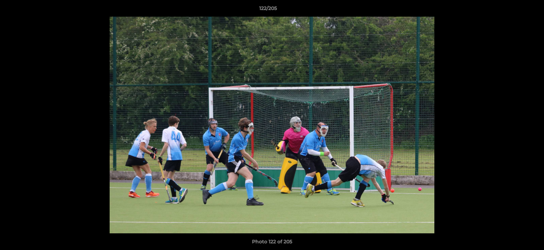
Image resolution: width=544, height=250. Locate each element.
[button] (515, 10)
